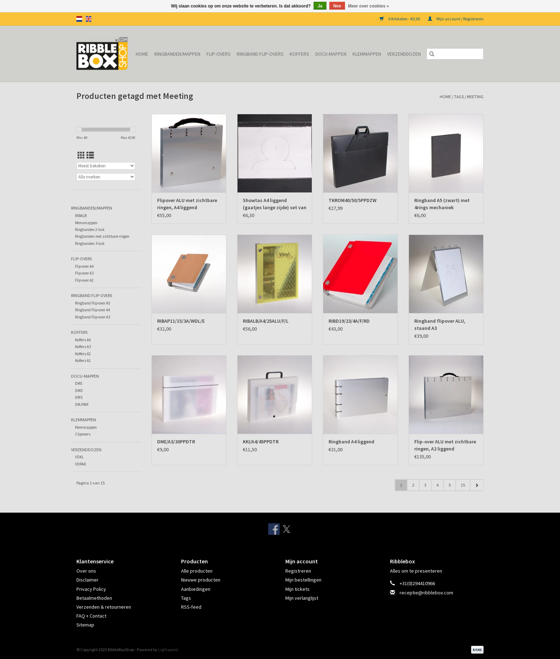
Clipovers (82, 434)
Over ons (86, 571)
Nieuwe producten (200, 580)
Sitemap (85, 625)
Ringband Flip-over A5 (92, 303)
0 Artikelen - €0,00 (400, 18)
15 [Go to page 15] (463, 485)
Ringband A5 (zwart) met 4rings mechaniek (442, 204)
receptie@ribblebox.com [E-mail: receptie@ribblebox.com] (426, 592)
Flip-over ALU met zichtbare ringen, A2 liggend (445, 445)
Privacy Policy (91, 589)
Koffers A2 (83, 353)
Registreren (298, 571)
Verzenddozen (404, 54)
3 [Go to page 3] (425, 485)
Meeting (475, 96)
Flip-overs (218, 54)
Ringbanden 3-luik (90, 243)
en (88, 19)
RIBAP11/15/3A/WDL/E (181, 321)
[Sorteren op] (105, 166)
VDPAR (80, 464)
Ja (320, 6)
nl (79, 19)
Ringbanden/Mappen (177, 54)
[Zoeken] (455, 54)
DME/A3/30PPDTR (176, 441)
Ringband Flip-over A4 (92, 309)
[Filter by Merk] (105, 177)
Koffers (299, 54)
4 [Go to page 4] (437, 485)
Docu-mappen (330, 54)
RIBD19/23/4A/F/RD (349, 321)
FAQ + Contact (91, 616)
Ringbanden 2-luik (90, 229)
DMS (78, 397)
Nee (337, 6)
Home (142, 54)
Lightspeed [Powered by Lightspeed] (168, 649)
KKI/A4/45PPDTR (261, 441)
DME (78, 383)
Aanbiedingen (195, 589)
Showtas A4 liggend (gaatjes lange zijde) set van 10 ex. (274, 204)
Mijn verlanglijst (301, 598)
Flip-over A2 (84, 280)
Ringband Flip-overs (260, 54)
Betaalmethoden (94, 598)
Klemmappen (366, 54)
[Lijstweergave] (90, 155)
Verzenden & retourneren (103, 607)
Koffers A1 (83, 360)
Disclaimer (87, 580)
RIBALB (80, 215)
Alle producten (196, 571)
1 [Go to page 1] (401, 485)
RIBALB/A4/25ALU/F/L (266, 321)
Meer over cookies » (368, 6)
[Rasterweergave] (81, 155)
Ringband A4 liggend (351, 441)
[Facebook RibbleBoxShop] (274, 529)
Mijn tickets (297, 589)
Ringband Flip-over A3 (92, 317)
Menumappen (86, 222)
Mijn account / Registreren (456, 18)
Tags (459, 96)
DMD (79, 390)
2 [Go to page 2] (413, 485)
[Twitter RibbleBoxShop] (286, 529)
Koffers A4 (83, 339)
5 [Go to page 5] (450, 485)
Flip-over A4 (84, 266)
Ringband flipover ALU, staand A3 (439, 324)
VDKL (79, 456)
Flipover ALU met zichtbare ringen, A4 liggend (187, 204)
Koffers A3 (83, 346)
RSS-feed (191, 607)
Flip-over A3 (84, 273)
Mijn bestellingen (303, 580)
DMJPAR (81, 404)
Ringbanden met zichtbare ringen (102, 236)
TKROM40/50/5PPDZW (352, 200)
